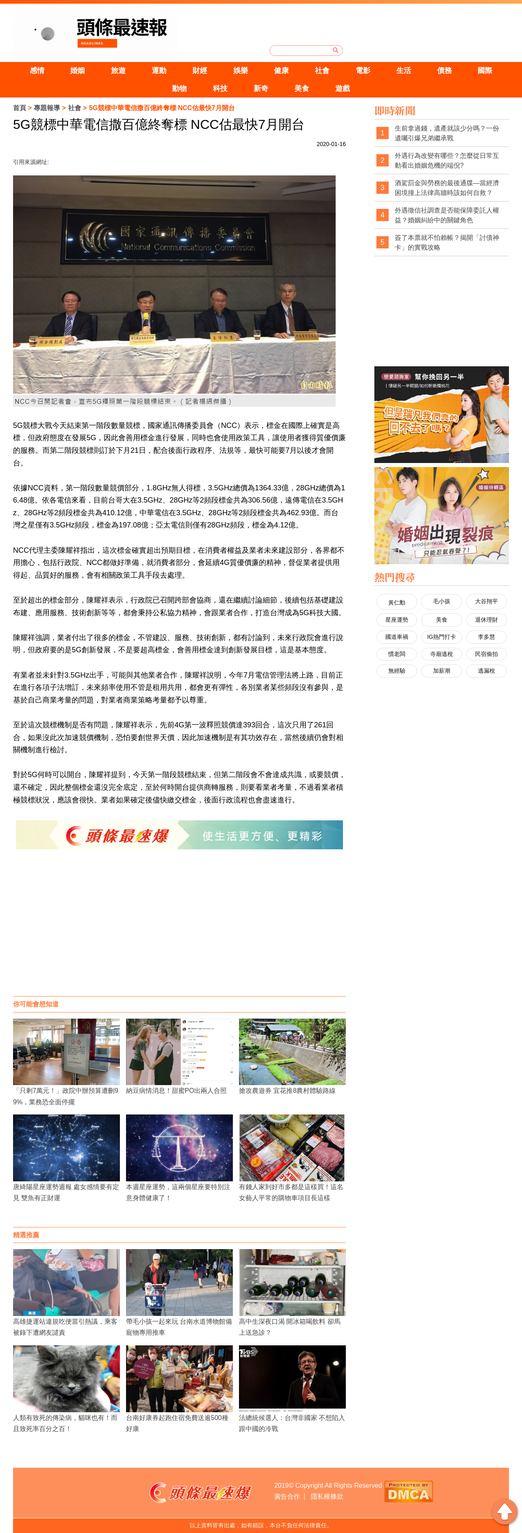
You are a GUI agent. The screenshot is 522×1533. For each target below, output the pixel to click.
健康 (281, 70)
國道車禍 (396, 637)
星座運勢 (396, 619)
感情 (37, 70)
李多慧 (486, 637)
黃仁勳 (396, 602)
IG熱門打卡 (441, 637)
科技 (220, 88)
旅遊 (118, 70)
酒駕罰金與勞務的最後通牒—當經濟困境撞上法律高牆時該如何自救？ (447, 187)
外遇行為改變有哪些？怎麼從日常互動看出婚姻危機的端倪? (447, 160)
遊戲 (342, 88)
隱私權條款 (327, 1496)
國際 (485, 70)
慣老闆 (396, 654)
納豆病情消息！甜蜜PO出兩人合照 (176, 1090)
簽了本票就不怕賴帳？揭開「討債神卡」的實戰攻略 (447, 242)
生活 (403, 70)
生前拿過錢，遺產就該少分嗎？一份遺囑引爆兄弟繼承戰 (447, 133)
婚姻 (77, 70)
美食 (301, 88)
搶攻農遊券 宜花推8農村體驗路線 (287, 1090)
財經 (199, 70)
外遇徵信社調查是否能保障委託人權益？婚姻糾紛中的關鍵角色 (447, 215)
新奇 (261, 88)
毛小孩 (441, 601)
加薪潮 (441, 670)
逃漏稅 (486, 670)
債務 (444, 70)
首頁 (19, 107)
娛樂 (240, 70)
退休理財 (486, 619)
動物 (179, 88)
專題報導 (47, 107)
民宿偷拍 (486, 654)
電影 (363, 70)
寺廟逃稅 (441, 654)
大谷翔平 (486, 601)
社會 (322, 70)
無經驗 (396, 670)
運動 (159, 70)
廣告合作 (287, 1496)
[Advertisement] (179, 931)
